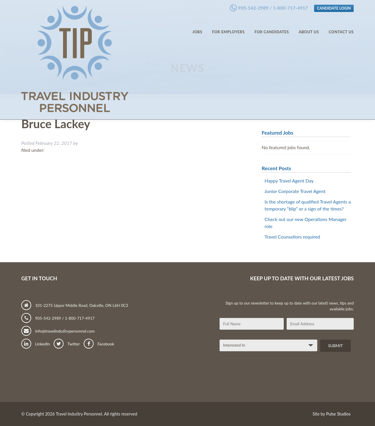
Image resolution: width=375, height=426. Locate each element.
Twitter (67, 344)
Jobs (197, 26)
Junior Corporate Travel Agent (294, 191)
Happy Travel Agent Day (288, 180)
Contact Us (341, 26)
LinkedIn (35, 344)
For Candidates (272, 26)
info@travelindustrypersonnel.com (58, 331)
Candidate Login (334, 6)
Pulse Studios (338, 413)
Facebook (99, 344)
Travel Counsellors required (292, 236)
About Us (309, 26)
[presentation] (264, 379)
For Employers (228, 26)
